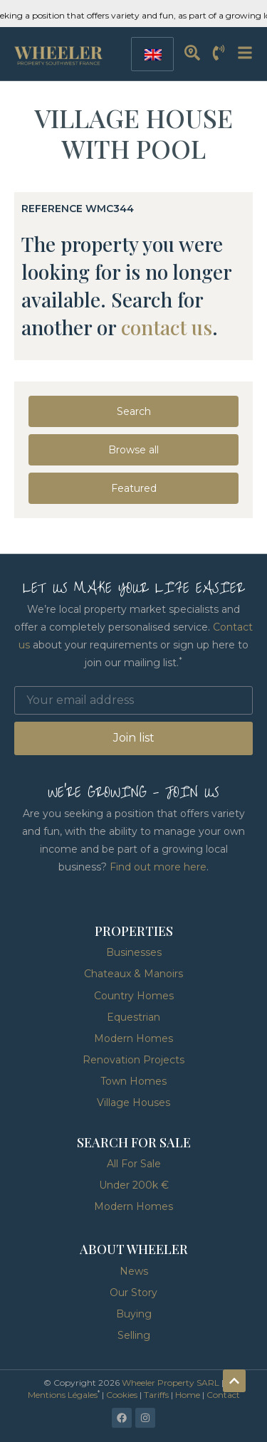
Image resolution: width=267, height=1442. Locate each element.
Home (187, 1394)
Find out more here (158, 867)
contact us (166, 327)
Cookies (121, 1394)
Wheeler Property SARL (170, 1382)
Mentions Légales (63, 1394)
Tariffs (156, 1394)
